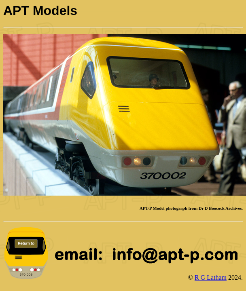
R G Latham (211, 277)
